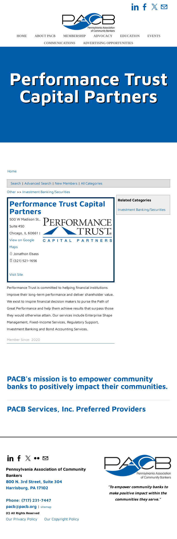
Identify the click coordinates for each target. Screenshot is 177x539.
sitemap (46, 507)
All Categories (91, 183)
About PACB (45, 36)
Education (130, 36)
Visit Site (16, 275)
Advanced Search (37, 183)
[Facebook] (144, 6)
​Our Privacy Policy (21, 519)
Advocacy (103, 36)
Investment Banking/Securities (141, 210)
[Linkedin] (135, 6)
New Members (66, 183)
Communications (59, 43)
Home (22, 36)
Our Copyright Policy (61, 519)
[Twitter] (154, 6)
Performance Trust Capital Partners (57, 207)
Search (16, 183)
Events (154, 36)
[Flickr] (37, 458)
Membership (74, 36)
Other (11, 192)
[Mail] (164, 6)
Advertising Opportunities (108, 43)
